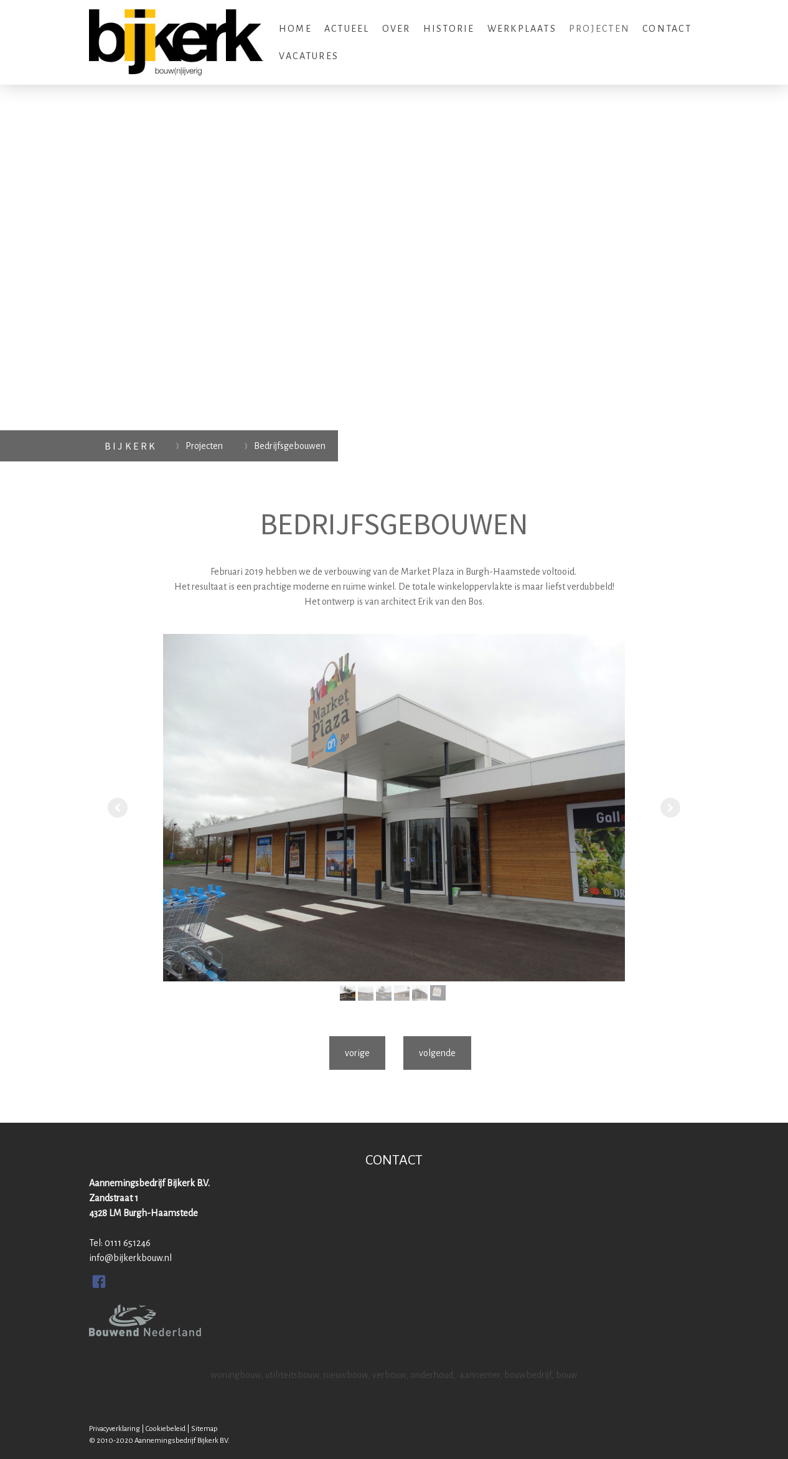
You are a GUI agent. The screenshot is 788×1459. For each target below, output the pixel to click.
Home (295, 29)
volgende (437, 1053)
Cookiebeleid (165, 1429)
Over (396, 29)
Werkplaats (521, 29)
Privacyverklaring (114, 1429)
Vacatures (309, 56)
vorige (357, 1053)
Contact (667, 29)
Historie (449, 29)
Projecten (599, 29)
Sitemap (204, 1429)
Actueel (347, 29)
